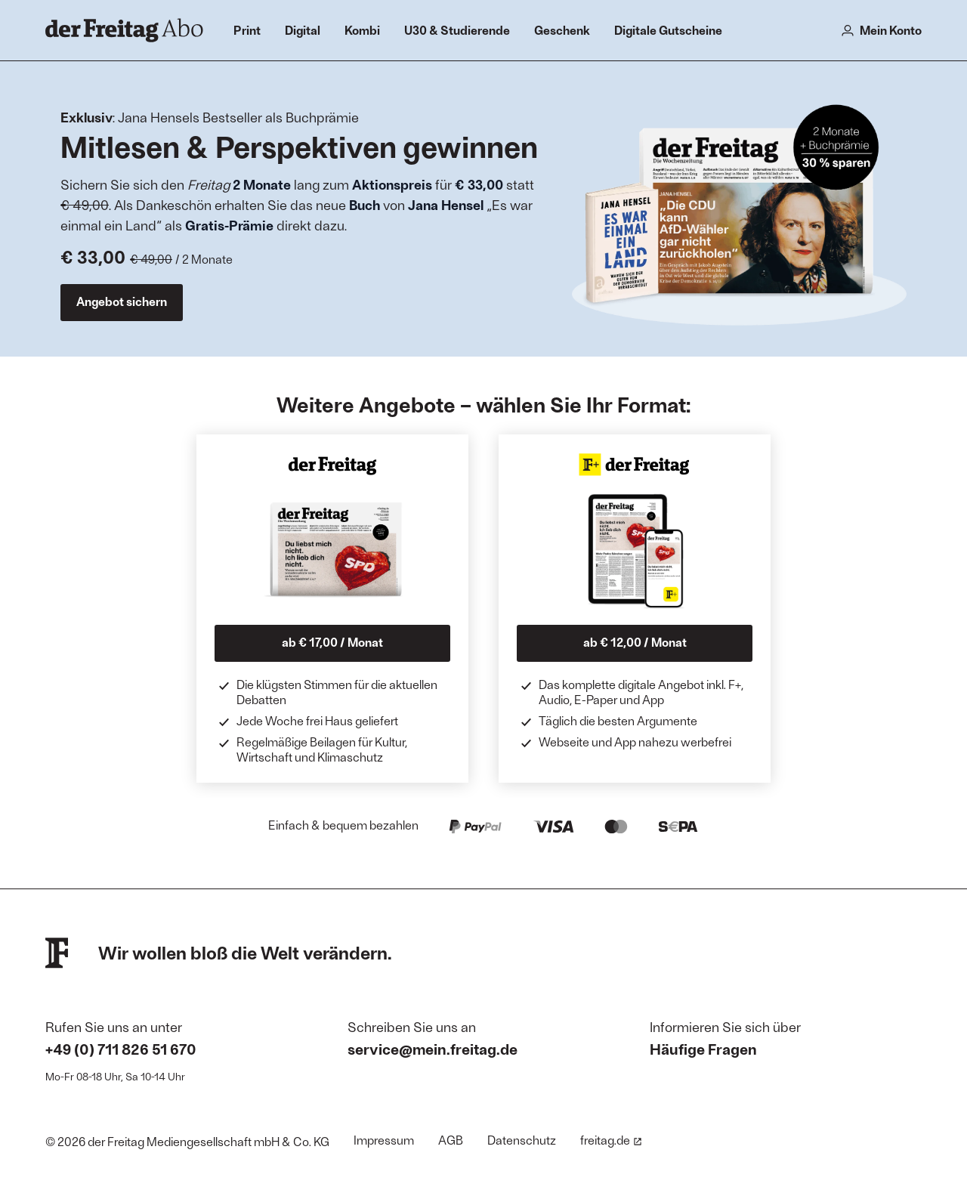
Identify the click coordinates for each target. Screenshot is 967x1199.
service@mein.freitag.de (432, 1049)
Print (247, 30)
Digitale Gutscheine (668, 30)
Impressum (384, 1140)
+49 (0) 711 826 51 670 (120, 1049)
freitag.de (611, 1140)
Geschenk (562, 30)
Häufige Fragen (703, 1049)
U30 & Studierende (457, 30)
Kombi (362, 30)
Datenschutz (521, 1140)
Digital (302, 30)
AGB (450, 1140)
